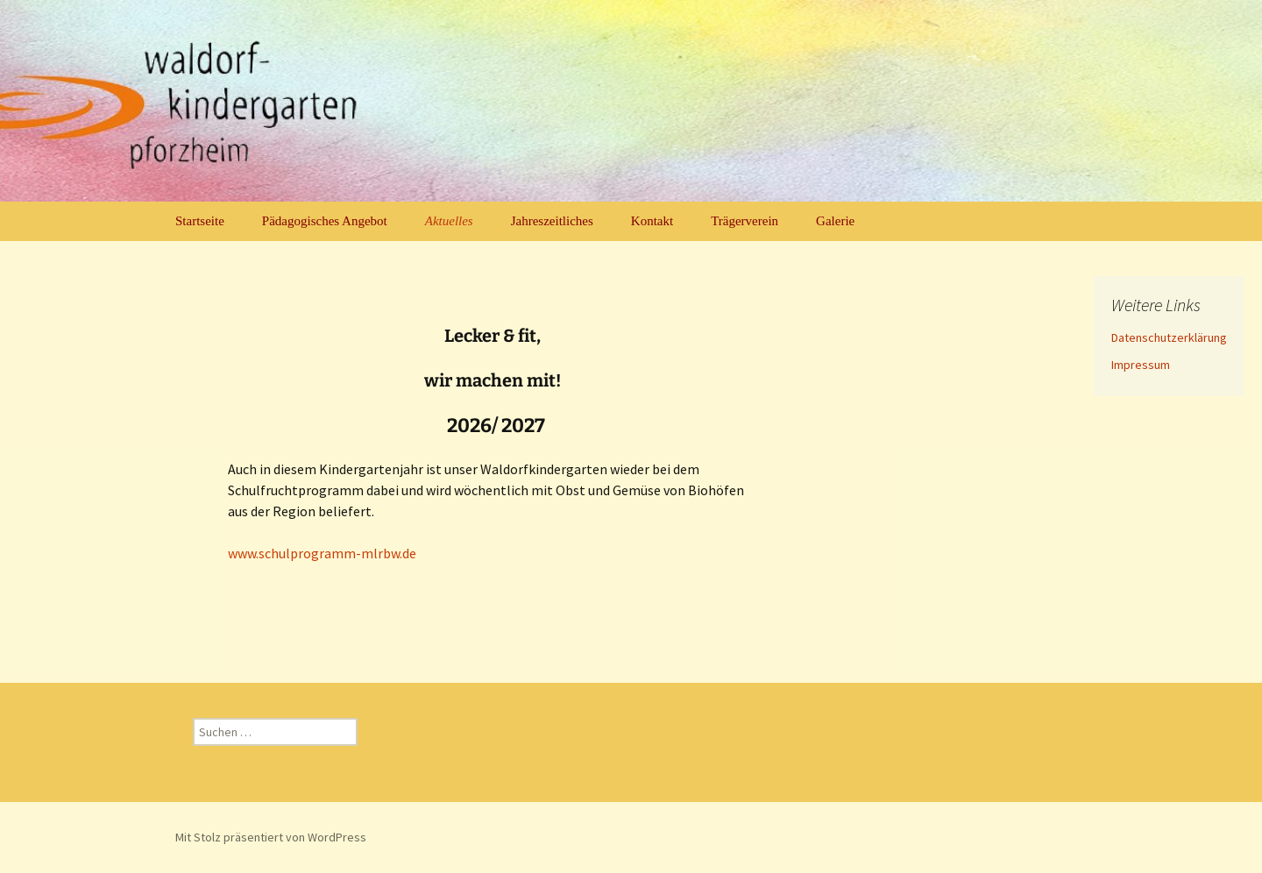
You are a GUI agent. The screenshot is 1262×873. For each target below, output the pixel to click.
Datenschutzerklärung (1169, 337)
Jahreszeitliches (552, 221)
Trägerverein (744, 221)
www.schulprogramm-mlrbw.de (322, 553)
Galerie (835, 221)
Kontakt (652, 221)
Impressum (1140, 365)
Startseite (199, 221)
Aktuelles (449, 221)
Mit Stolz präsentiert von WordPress (270, 837)
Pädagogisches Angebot (324, 221)
